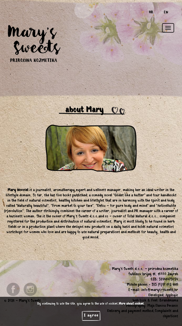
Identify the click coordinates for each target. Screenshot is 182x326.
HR (151, 13)
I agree (91, 316)
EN (166, 13)
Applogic (171, 296)
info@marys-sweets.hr (159, 290)
